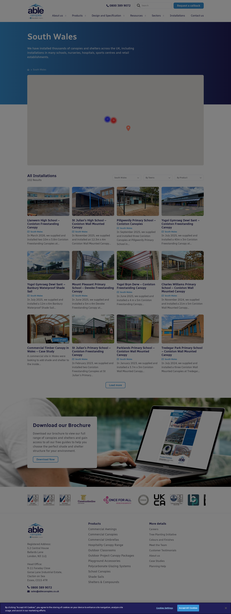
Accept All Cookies (188, 608)
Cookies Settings (164, 608)
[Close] (225, 608)
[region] (115, 608)
